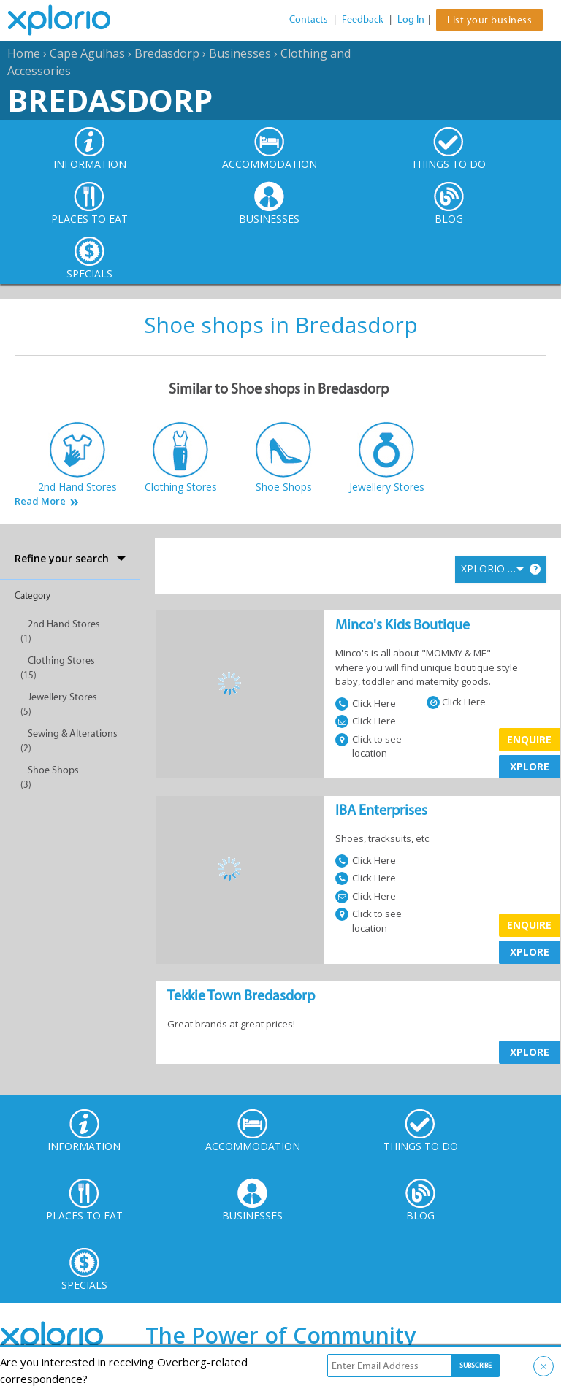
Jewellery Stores (62, 697)
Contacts (308, 19)
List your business (489, 20)
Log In (410, 19)
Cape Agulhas (87, 53)
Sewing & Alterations (73, 733)
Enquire (529, 739)
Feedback (362, 19)
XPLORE (529, 766)
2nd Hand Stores (64, 624)
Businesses (240, 53)
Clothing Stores (61, 660)
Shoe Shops (53, 770)
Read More (40, 501)
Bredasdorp (166, 53)
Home (23, 53)
